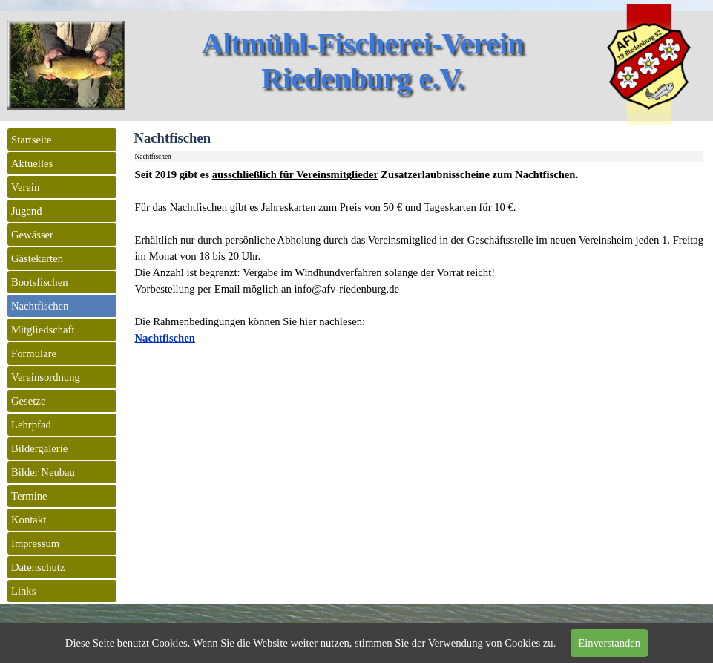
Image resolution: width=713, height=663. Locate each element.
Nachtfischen (165, 338)
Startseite (31, 140)
